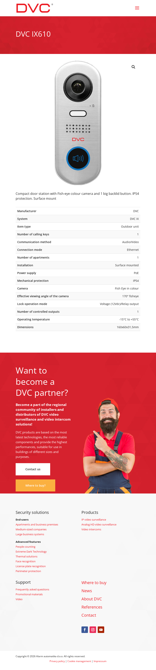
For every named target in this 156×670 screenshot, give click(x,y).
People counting (25, 546)
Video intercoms (91, 529)
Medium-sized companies (31, 529)
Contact (88, 615)
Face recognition (26, 561)
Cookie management (79, 661)
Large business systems (30, 534)
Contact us (32, 469)
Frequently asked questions (32, 589)
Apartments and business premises (37, 524)
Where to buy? (35, 485)
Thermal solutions (26, 556)
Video (19, 599)
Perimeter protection (28, 571)
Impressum (100, 661)
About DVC (91, 599)
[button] (133, 67)
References (91, 607)
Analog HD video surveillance (98, 524)
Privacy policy (57, 661)
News (86, 590)
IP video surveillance (93, 519)
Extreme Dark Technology (31, 551)
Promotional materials (29, 594)
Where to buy (93, 582)
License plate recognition (31, 566)
